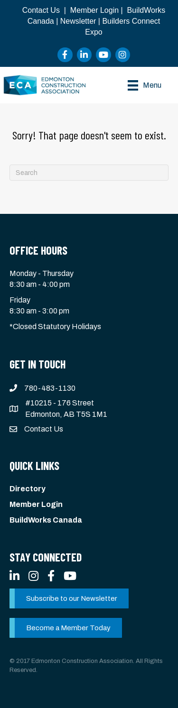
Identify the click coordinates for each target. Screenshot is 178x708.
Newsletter (78, 21)
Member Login (94, 10)
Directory (27, 489)
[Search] (89, 173)
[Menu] (145, 85)
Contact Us (41, 10)
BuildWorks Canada (45, 520)
